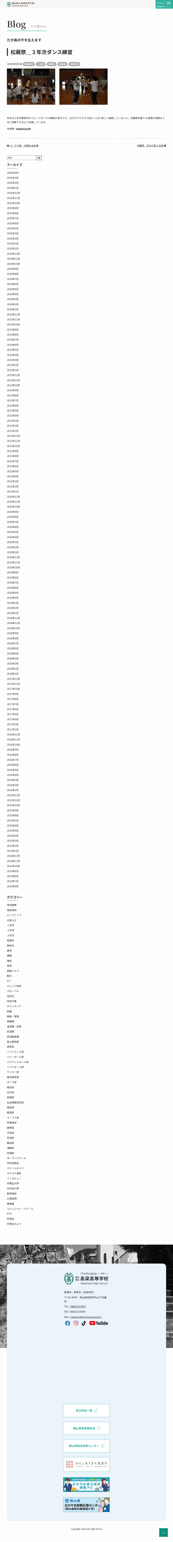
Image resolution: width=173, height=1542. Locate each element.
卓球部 (10, 1046)
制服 (9, 1011)
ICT (9, 981)
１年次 (10, 925)
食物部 (10, 1127)
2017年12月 (13, 679)
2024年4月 (13, 294)
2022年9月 (13, 390)
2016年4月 (13, 775)
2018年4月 (13, 658)
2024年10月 (13, 264)
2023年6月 (13, 344)
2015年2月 (13, 846)
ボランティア (14, 1006)
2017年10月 (13, 688)
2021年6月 (13, 466)
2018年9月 (13, 633)
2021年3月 (13, 481)
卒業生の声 (13, 1183)
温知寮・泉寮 (14, 1026)
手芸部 (10, 1132)
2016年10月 (13, 744)
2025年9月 (13, 208)
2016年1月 (13, 790)
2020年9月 (13, 511)
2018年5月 (13, 653)
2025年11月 (13, 198)
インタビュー (14, 1178)
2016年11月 (13, 739)
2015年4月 (13, 835)
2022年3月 (13, 420)
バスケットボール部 (18, 1062)
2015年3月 (13, 840)
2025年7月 (13, 218)
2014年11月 (13, 861)
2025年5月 (13, 228)
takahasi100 (23, 128)
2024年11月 (13, 258)
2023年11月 (13, 319)
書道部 (10, 1112)
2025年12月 (13, 193)
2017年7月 (13, 704)
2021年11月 (13, 441)
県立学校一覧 (86, 1410)
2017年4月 (13, 719)
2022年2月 (13, 425)
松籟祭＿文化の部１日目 (151, 145)
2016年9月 (13, 749)
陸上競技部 (13, 1041)
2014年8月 (13, 876)
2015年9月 (13, 810)
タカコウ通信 (14, 1173)
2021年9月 (13, 451)
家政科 (51, 64)
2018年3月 (13, 663)
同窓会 (10, 1219)
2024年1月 (13, 309)
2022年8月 (13, 395)
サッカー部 (13, 1072)
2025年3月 (13, 238)
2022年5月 (13, 410)
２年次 (10, 930)
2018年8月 (13, 638)
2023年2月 (13, 365)
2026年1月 (13, 188)
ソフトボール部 (15, 1067)
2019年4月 (13, 597)
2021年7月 (13, 461)
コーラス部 (13, 1117)
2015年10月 (13, 805)
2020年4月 (13, 537)
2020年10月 (13, 506)
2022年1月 (13, 431)
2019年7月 (13, 582)
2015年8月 (13, 815)
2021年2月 (13, 486)
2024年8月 (13, 274)
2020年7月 (13, 522)
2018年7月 (13, 643)
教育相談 (12, 1193)
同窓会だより (14, 1224)
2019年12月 (13, 557)
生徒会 (62, 64)
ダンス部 (12, 1082)
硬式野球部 (13, 1077)
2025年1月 (13, 248)
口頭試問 (12, 1198)
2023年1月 (13, 370)
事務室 (10, 1203)
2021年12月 (13, 436)
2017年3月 (13, 724)
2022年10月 (13, 385)
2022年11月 (13, 380)
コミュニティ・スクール (20, 1208)
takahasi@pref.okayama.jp (85, 1317)
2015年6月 (13, 825)
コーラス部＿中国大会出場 (22, 145)
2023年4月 (13, 355)
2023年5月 (13, 349)
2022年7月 (13, 400)
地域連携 (12, 905)
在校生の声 (13, 1188)
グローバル (13, 991)
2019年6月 (13, 587)
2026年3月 (13, 177)
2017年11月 (13, 684)
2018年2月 (13, 668)
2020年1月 (13, 552)
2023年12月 (13, 314)
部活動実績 (13, 1036)
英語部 (10, 1097)
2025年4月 (13, 233)
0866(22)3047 (78, 1306)
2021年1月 (13, 491)
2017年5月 (13, 714)
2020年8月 (13, 516)
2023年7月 (13, 339)
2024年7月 (13, 279)
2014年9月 (13, 871)
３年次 (41, 64)
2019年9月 (13, 572)
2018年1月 (13, 673)
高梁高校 (29, 64)
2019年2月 (13, 608)
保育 (9, 965)
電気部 (10, 1087)
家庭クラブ (13, 971)
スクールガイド (15, 1168)
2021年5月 (13, 471)
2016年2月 (13, 785)
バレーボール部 (15, 1056)
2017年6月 (13, 709)
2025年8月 (13, 213)
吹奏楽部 (12, 1122)
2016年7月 (13, 759)
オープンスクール (16, 1158)
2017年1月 (13, 729)
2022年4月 (13, 415)
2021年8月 (13, 456)
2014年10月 (13, 866)
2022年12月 (13, 375)
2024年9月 (13, 269)
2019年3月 (13, 603)
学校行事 (74, 64)
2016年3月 (13, 780)
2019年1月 (13, 613)
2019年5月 (13, 592)
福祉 (9, 960)
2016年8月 (13, 754)
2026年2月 (13, 182)
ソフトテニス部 (15, 1051)
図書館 (10, 1021)
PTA (9, 1213)
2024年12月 (13, 253)
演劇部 (10, 1148)
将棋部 (10, 1153)
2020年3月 (13, 542)
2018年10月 (13, 628)
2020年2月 (13, 547)
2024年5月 (13, 289)
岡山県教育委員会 (86, 1428)
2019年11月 (13, 562)
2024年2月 (13, 304)
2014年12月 (13, 856)
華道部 (10, 1143)
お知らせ (12, 920)
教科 (9, 976)
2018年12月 (13, 618)
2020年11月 (13, 501)
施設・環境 (13, 1016)
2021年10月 (13, 446)
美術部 (10, 1107)
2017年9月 (13, 694)
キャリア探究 (14, 986)
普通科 (10, 940)
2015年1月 (13, 851)
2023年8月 (13, 334)
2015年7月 (13, 820)
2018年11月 (13, 623)
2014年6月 (13, 886)
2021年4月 (13, 476)
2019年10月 (13, 567)
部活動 (10, 1031)
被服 (9, 955)
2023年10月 (13, 324)
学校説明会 (13, 1163)
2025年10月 (13, 203)
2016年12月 (13, 734)
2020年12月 (13, 496)
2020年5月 (13, 532)
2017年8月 (13, 699)
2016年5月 (13, 770)
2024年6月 (13, 284)
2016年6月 (13, 764)
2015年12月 (13, 795)
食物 (9, 950)
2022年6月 (13, 405)
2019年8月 (13, 577)
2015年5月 (13, 830)
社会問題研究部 (15, 1102)
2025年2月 (13, 243)
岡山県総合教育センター (86, 1446)
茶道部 (10, 1137)
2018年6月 (13, 648)
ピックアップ (14, 915)
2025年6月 (13, 223)
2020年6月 (13, 527)
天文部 (10, 1092)
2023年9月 (13, 329)
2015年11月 (13, 800)
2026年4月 (13, 172)
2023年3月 (13, 360)
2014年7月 (13, 881)
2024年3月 (13, 299)
